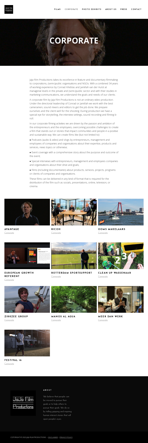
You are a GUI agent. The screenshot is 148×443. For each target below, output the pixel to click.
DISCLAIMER (53, 437)
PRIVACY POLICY (66, 437)
